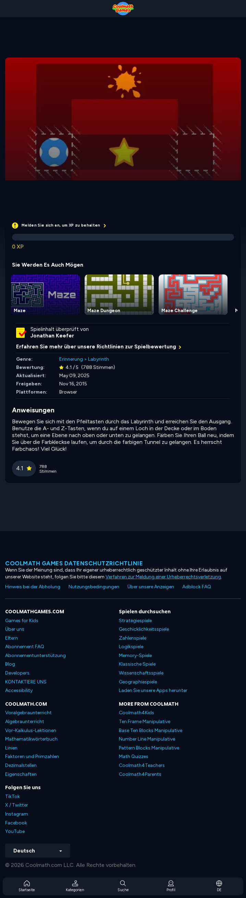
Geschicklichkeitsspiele (144, 629)
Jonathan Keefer (52, 336)
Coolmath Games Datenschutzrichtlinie (74, 563)
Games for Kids (21, 621)
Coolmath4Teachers (142, 765)
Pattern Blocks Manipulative (149, 748)
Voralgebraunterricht (28, 713)
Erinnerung (71, 359)
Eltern (11, 638)
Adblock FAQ (196, 587)
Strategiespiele (135, 621)
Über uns (14, 629)
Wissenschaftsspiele (141, 673)
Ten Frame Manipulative (144, 721)
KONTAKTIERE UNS (26, 682)
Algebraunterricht (24, 721)
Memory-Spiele (135, 655)
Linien (11, 748)
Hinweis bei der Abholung (32, 587)
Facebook (16, 823)
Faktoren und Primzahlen (32, 756)
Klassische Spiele (137, 664)
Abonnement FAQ (24, 647)
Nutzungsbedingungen (94, 587)
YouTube (15, 831)
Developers (17, 673)
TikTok (12, 796)
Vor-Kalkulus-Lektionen (30, 730)
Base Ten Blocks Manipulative (150, 730)
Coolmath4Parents (140, 774)
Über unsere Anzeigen (150, 587)
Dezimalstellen (21, 765)
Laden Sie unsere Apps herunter (153, 690)
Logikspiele (131, 647)
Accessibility (19, 690)
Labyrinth (98, 359)
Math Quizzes (133, 756)
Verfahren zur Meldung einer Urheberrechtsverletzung (163, 577)
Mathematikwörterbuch (31, 739)
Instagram (16, 814)
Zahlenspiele (132, 638)
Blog (10, 664)
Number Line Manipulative (147, 739)
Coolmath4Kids (136, 713)
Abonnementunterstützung (35, 655)
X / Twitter (16, 805)
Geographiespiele (138, 682)
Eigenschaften (21, 774)
